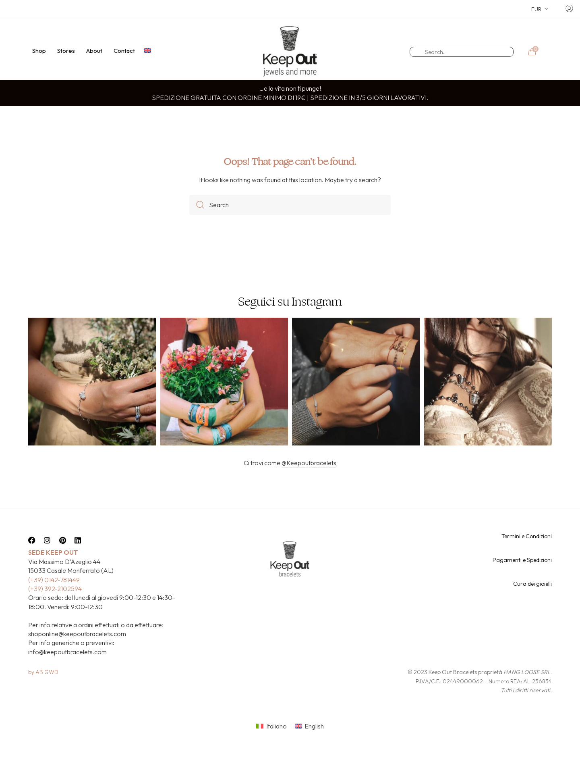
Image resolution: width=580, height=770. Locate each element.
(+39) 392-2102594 (55, 603)
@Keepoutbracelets (309, 477)
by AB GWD (43, 686)
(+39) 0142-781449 (54, 594)
